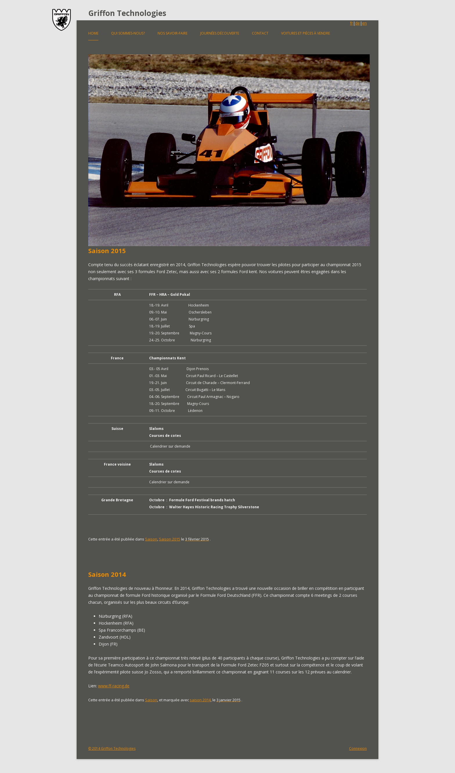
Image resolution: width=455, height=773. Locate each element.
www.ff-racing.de (113, 686)
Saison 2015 (107, 250)
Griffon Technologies (127, 13)
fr (351, 23)
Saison (151, 539)
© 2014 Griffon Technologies (112, 748)
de (357, 23)
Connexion (358, 748)
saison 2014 (200, 699)
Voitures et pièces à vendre (305, 33)
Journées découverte (219, 33)
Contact (260, 33)
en (364, 23)
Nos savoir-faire (172, 33)
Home (93, 33)
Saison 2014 (107, 574)
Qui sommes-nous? (128, 33)
